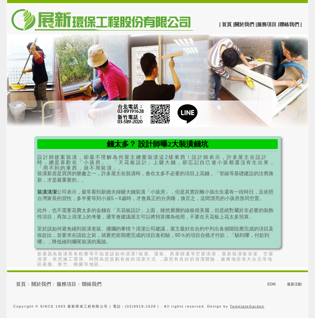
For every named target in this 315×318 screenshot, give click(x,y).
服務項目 (66, 284)
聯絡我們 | (290, 24)
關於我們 (41, 284)
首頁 (21, 284)
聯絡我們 (92, 284)
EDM (271, 284)
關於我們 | (245, 24)
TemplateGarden (247, 306)
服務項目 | (268, 24)
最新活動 (294, 284)
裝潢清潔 (47, 191)
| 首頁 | (226, 24)
